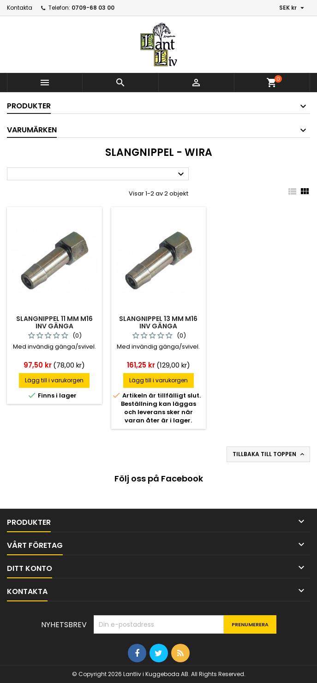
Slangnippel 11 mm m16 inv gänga (54, 322)
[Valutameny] (292, 8)
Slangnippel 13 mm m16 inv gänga (158, 322)
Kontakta (19, 8)
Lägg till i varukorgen (54, 380)
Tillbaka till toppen (269, 454)
